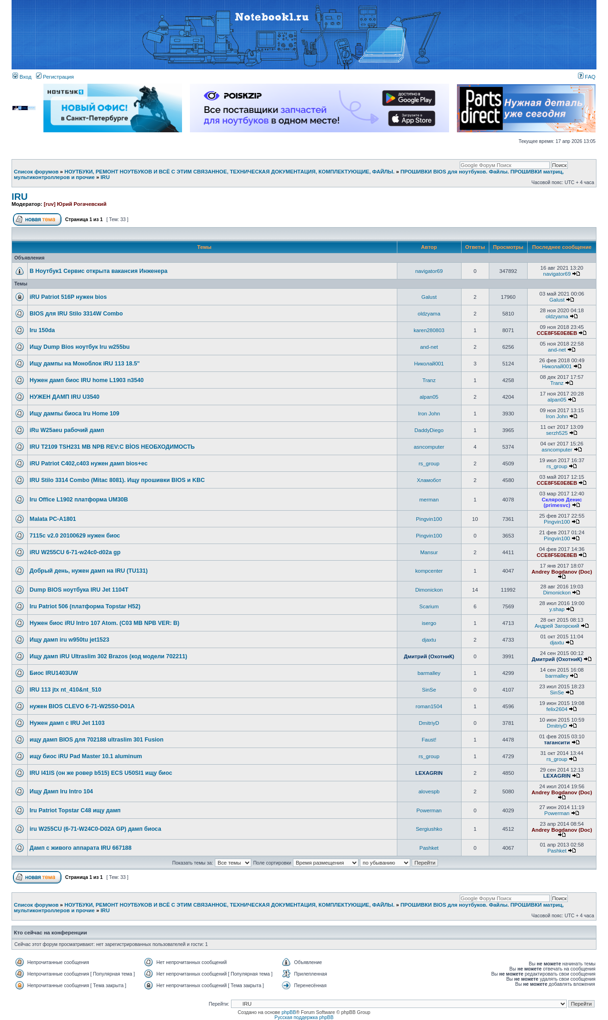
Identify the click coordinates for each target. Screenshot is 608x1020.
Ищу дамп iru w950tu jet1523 (69, 640)
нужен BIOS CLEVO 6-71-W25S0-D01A (82, 706)
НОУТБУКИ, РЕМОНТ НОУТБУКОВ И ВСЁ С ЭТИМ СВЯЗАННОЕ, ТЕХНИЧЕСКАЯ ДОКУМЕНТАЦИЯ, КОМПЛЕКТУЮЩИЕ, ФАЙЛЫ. (229, 171)
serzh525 (557, 433)
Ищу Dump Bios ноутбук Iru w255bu (80, 347)
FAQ (587, 77)
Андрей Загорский (557, 626)
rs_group (429, 463)
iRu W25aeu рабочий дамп (67, 430)
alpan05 (429, 397)
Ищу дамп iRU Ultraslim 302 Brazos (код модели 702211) (108, 656)
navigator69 (429, 271)
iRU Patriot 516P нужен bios (68, 297)
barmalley (429, 673)
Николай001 (429, 363)
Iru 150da (42, 330)
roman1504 (429, 706)
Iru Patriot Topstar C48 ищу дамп (75, 810)
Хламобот (429, 480)
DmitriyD (429, 723)
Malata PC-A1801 (53, 519)
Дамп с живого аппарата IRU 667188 (81, 848)
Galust (429, 297)
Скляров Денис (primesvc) (561, 502)
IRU (105, 177)
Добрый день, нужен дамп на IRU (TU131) (89, 571)
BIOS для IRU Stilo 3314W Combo (76, 313)
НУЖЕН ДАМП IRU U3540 (64, 397)
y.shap (557, 609)
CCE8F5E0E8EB (557, 333)
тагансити (557, 742)
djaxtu (429, 640)
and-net (429, 347)
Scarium (429, 606)
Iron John (429, 413)
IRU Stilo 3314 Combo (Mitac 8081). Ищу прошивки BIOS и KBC (117, 480)
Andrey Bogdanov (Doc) (562, 572)
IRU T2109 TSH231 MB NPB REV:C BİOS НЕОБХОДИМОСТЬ (112, 447)
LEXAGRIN (429, 773)
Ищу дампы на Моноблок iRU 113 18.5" (85, 363)
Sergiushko (429, 829)
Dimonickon (429, 590)
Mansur (429, 552)
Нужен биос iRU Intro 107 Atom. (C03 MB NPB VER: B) (104, 623)
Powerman (429, 810)
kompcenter (429, 571)
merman (429, 499)
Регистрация (55, 77)
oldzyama (429, 313)
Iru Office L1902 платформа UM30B (79, 499)
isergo (429, 623)
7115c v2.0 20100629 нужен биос (75, 535)
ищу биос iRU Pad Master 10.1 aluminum (86, 756)
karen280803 (428, 330)
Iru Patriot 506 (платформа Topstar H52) (85, 606)
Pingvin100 (429, 519)
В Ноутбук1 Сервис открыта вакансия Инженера (99, 271)
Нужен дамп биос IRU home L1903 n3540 (87, 380)
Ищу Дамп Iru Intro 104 (61, 791)
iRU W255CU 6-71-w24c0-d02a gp (75, 552)
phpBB (288, 1012)
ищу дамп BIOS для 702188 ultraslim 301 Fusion (97, 739)
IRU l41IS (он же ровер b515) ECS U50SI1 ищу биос (101, 773)
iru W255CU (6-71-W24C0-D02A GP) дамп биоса (95, 829)
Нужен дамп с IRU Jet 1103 (67, 723)
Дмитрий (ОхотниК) (429, 656)
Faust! (429, 739)
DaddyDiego (429, 430)
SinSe (429, 689)
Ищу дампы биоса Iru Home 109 (74, 413)
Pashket (429, 848)
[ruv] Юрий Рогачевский (75, 204)
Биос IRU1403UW (54, 673)
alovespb (429, 791)
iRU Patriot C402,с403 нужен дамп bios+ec (88, 463)
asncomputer (428, 447)
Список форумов (36, 171)
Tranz (429, 380)
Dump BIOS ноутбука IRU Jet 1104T (79, 590)
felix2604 (557, 709)
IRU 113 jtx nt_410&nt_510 (65, 689)
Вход (21, 77)
